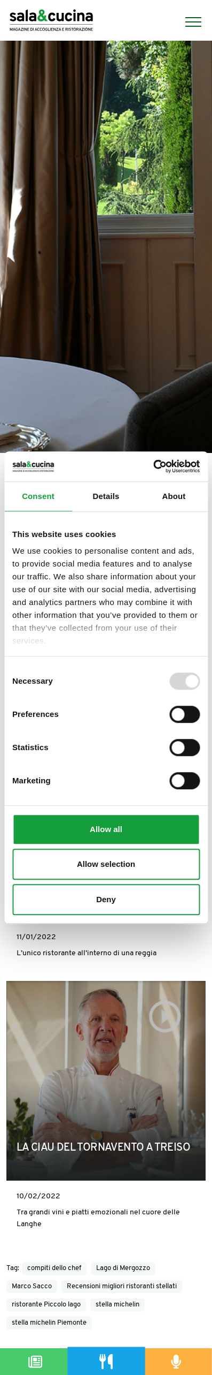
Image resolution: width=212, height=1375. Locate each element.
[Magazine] (35, 1361)
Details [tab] (106, 496)
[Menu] (188, 22)
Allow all (106, 829)
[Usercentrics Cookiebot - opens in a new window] (153, 466)
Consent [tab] (38, 496)
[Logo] (51, 22)
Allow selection (106, 863)
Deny (106, 899)
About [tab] (174, 496)
